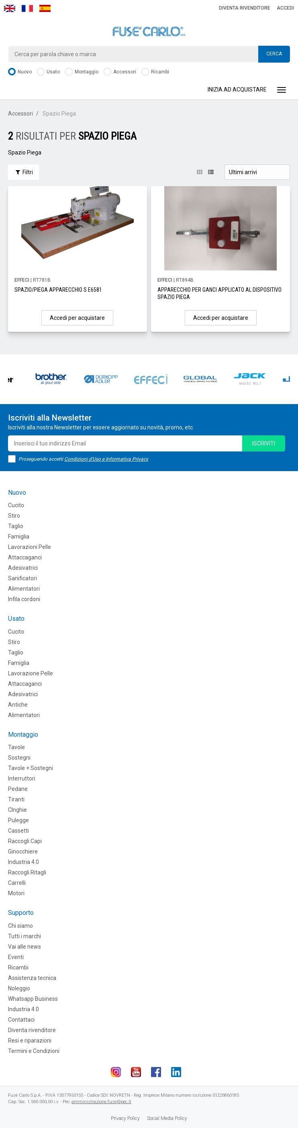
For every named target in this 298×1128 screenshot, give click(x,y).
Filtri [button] (23, 172)
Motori (16, 893)
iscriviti (263, 443)
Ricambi (155, 72)
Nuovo (20, 72)
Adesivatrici (23, 568)
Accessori (120, 72)
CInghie (17, 810)
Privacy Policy (125, 1118)
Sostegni (19, 757)
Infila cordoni (24, 599)
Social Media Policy (167, 1118)
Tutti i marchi (24, 936)
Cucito (16, 505)
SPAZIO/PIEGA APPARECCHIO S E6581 (58, 290)
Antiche (18, 704)
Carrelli (17, 883)
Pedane (18, 789)
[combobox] (149, 54)
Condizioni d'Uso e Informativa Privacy (106, 459)
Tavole (16, 747)
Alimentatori (24, 588)
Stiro (14, 515)
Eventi (16, 957)
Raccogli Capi (25, 841)
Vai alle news (24, 946)
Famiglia (18, 536)
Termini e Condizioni (33, 1051)
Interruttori (21, 778)
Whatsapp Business (33, 999)
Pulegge (18, 820)
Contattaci (21, 1019)
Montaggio (81, 72)
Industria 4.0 (23, 862)
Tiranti (16, 799)
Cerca (274, 54)
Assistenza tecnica (32, 978)
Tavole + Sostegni (30, 768)
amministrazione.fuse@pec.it (101, 1101)
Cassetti (18, 830)
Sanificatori (22, 578)
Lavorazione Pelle (30, 673)
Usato (48, 72)
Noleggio (19, 988)
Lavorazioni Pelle (29, 547)
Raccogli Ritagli (27, 872)
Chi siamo (20, 926)
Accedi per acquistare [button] (77, 318)
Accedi (285, 8)
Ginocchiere (23, 851)
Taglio (15, 526)
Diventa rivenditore (244, 8)
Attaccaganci (25, 557)
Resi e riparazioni (29, 1040)
